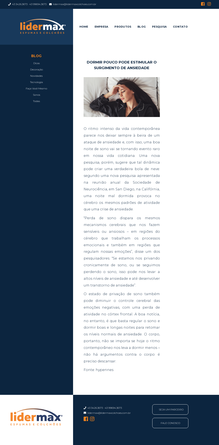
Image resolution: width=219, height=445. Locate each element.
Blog (141, 26)
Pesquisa (159, 26)
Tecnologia (36, 82)
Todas (36, 101)
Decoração (36, 69)
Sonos (36, 94)
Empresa (101, 26)
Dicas (36, 63)
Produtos (122, 26)
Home (83, 26)
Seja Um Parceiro (171, 409)
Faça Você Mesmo (36, 88)
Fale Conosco (170, 423)
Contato (180, 26)
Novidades (36, 75)
